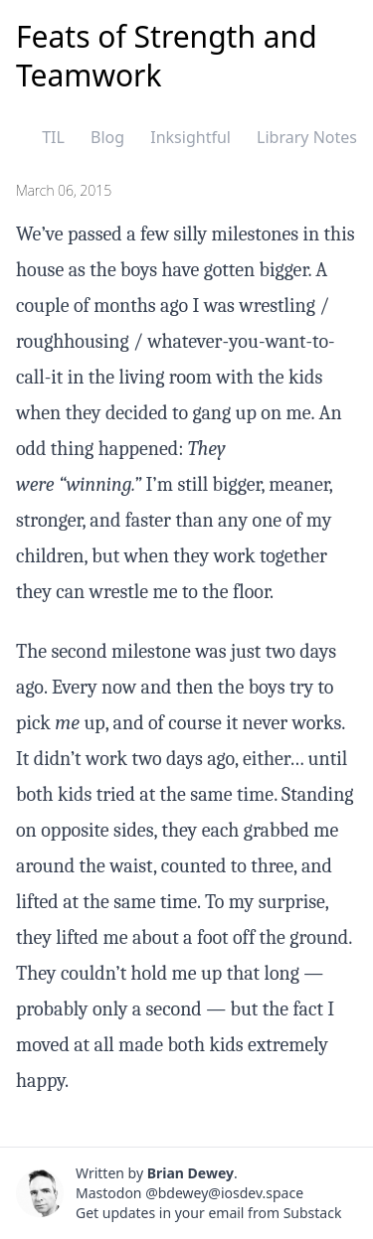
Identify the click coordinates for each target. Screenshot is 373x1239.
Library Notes (307, 137)
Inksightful (190, 137)
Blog (107, 137)
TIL (53, 137)
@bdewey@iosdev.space (224, 1192)
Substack (312, 1212)
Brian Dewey (190, 1172)
